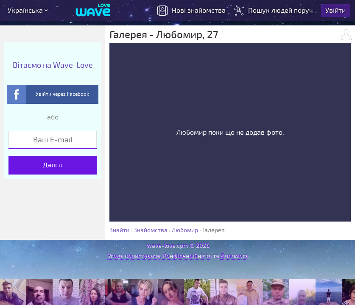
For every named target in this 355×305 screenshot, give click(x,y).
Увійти (335, 10)
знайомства (191, 10)
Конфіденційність (186, 255)
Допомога (234, 255)
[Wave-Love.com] (93, 10)
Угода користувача (133, 255)
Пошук (274, 10)
